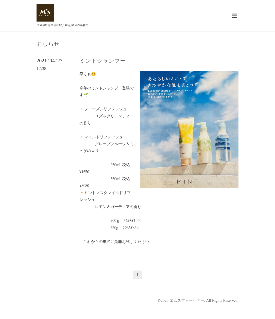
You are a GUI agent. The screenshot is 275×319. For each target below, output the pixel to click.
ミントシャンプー (102, 61)
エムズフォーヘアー (187, 300)
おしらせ (48, 44)
